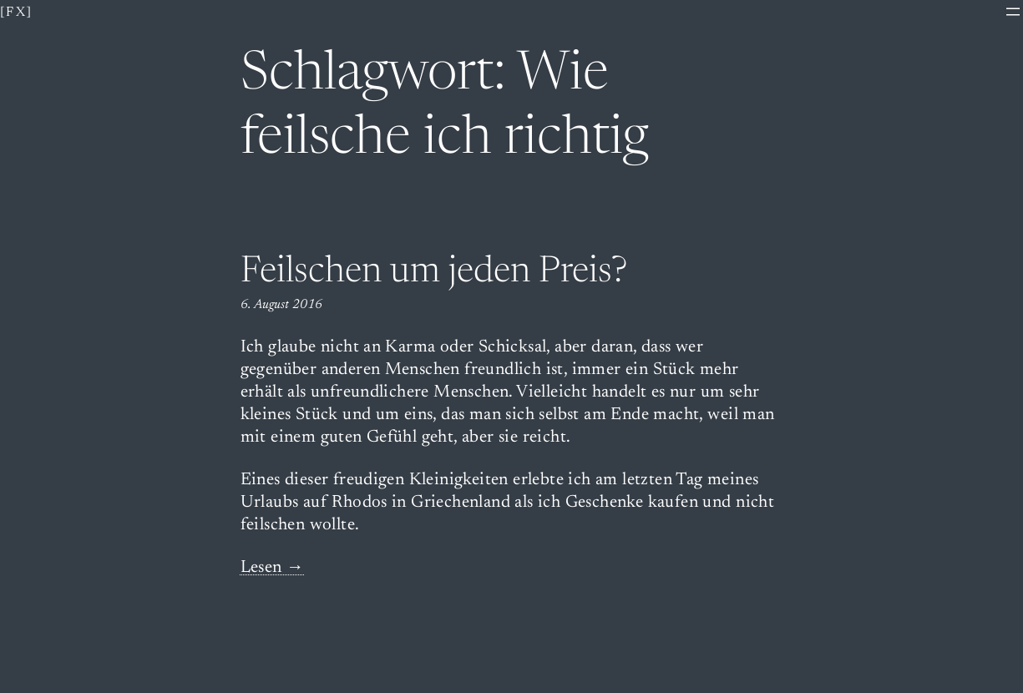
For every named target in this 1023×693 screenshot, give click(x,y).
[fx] (16, 12)
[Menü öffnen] (1013, 12)
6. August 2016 (281, 304)
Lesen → (273, 568)
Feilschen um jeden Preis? (434, 273)
